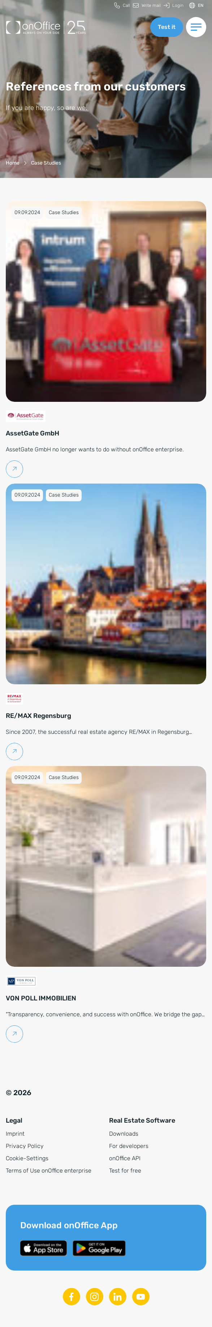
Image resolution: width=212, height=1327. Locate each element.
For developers (128, 1146)
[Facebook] (71, 1296)
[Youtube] (141, 1296)
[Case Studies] (46, 163)
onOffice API (124, 1158)
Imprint (15, 1133)
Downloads (123, 1133)
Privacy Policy (25, 1146)
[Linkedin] (117, 1296)
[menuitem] (122, 5)
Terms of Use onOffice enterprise (48, 1170)
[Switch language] (196, 5)
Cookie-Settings (27, 1158)
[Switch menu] (196, 27)
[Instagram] (94, 1296)
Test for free (125, 1170)
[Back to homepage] (75, 27)
